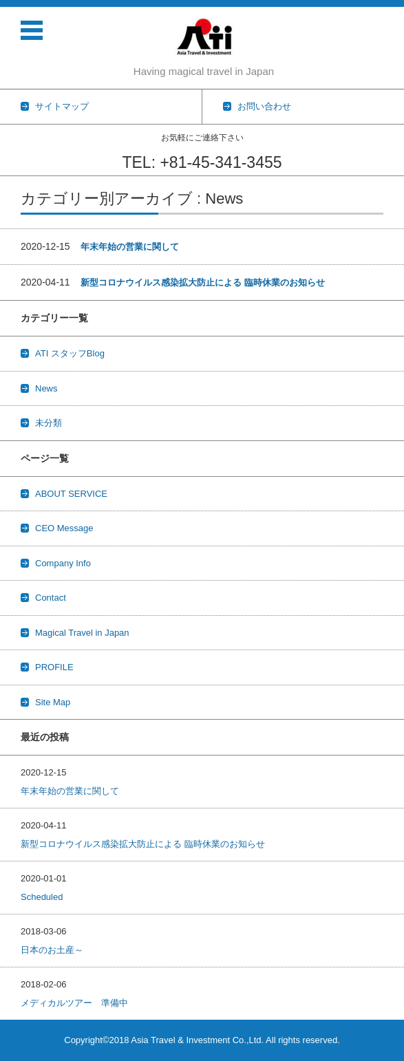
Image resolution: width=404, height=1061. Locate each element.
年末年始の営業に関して (130, 247)
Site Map (52, 702)
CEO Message (64, 528)
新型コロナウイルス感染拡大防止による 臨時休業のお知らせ (203, 282)
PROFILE (54, 667)
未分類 (48, 423)
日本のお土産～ (52, 950)
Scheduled (42, 897)
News (46, 388)
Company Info (63, 563)
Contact (50, 597)
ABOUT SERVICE (71, 494)
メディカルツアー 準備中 (74, 1003)
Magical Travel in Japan (82, 633)
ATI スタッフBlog (70, 353)
